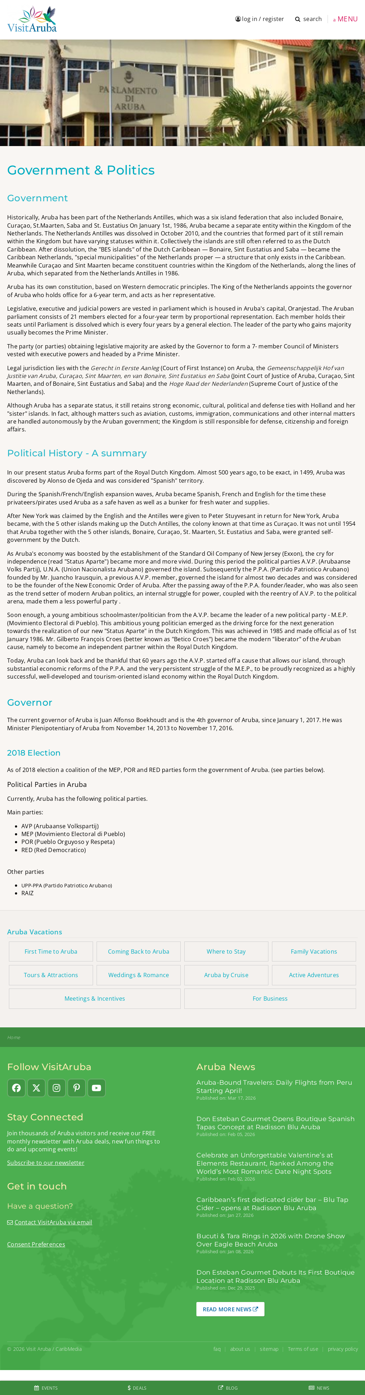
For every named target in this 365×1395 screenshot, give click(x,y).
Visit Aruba (38, 1348)
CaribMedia (69, 1348)
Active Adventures (314, 975)
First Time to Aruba (51, 951)
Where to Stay (226, 951)
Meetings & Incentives (95, 998)
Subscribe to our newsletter (45, 1163)
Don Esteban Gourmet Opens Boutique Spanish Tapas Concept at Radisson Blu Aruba (275, 1123)
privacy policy (343, 1348)
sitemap (269, 1348)
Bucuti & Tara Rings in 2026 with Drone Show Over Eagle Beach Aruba (270, 1240)
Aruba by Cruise (226, 975)
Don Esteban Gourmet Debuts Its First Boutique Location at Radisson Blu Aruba (275, 1276)
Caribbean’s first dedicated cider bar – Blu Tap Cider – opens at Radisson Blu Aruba (272, 1204)
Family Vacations (314, 951)
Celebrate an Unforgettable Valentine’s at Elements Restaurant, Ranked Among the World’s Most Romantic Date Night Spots (265, 1163)
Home (13, 1037)
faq (217, 1348)
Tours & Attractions (51, 975)
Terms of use (303, 1348)
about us (240, 1348)
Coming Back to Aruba (138, 951)
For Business (270, 998)
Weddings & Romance (138, 975)
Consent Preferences (36, 1244)
